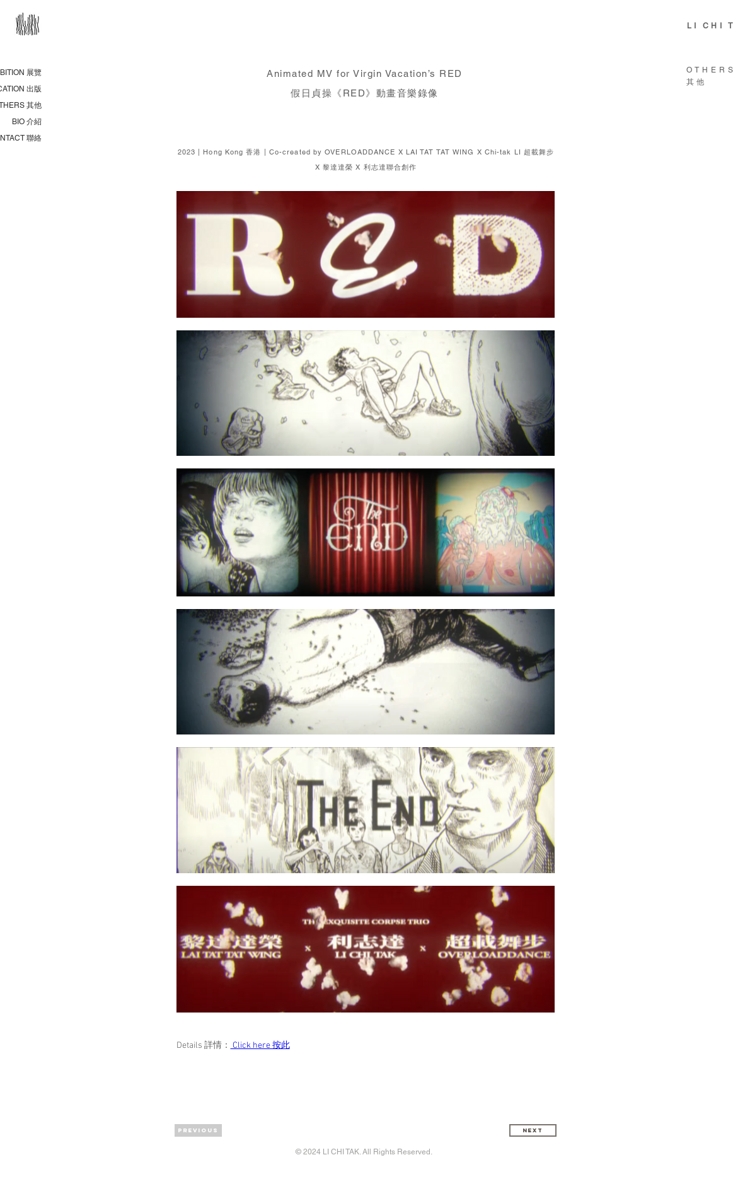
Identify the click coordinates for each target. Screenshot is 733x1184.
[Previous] (198, 1130)
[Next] (533, 1130)
